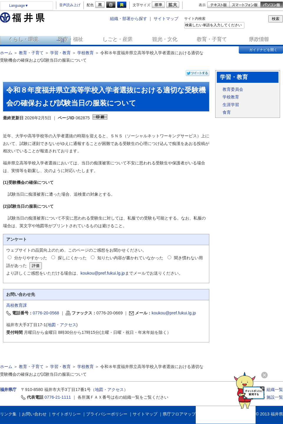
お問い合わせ (34, 414)
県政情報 (259, 39)
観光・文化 (165, 39)
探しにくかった (72, 257)
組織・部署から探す (128, 18)
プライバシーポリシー (106, 414)
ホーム (6, 52)
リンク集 (8, 414)
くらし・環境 (24, 39)
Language (18, 6)
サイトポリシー (66, 414)
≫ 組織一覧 (272, 389)
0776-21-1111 (58, 397)
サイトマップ (166, 18)
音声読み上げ (69, 5)
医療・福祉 (70, 39)
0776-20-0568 (46, 313)
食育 (227, 112)
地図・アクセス (61, 324)
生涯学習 (231, 104)
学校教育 (85, 52)
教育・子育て (212, 39)
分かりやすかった (30, 257)
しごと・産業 (118, 39)
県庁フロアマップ (179, 414)
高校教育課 (16, 305)
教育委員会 (233, 89)
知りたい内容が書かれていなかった (130, 257)
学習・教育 (60, 52)
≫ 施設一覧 (272, 397)
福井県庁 (8, 389)
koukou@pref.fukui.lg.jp (102, 273)
